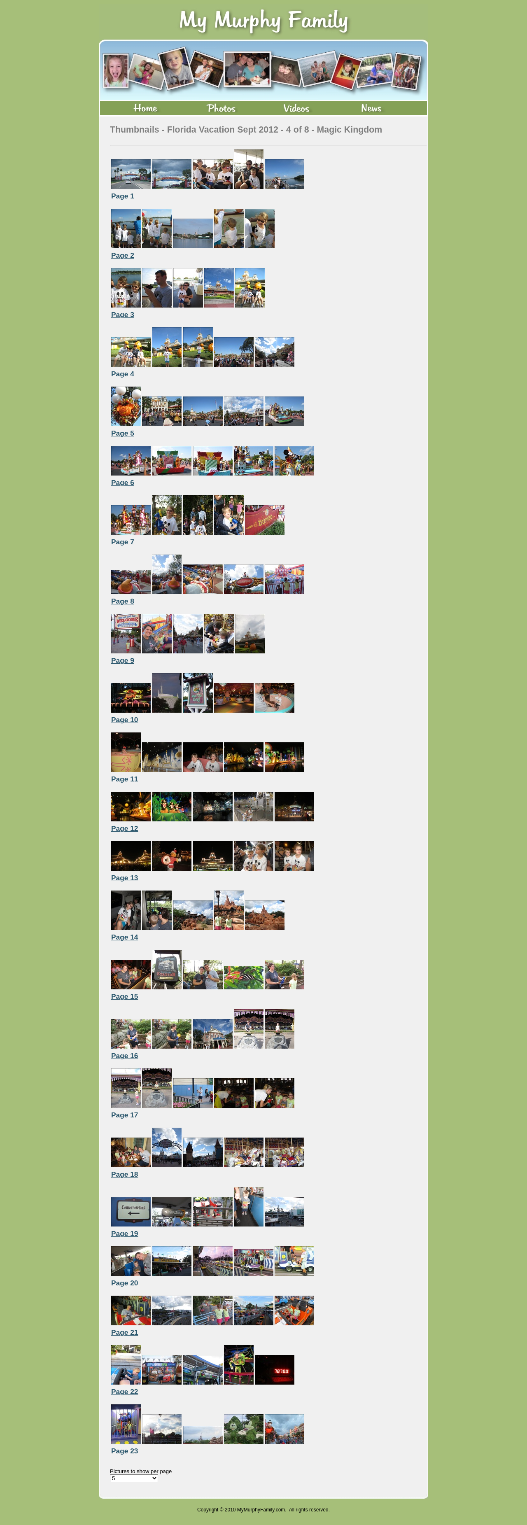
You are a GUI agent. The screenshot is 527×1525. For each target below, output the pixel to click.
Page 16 (124, 1056)
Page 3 (122, 314)
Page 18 (124, 1174)
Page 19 (124, 1233)
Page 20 (124, 1283)
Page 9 (122, 660)
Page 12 (124, 828)
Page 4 (122, 374)
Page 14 (124, 937)
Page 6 (122, 482)
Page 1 (122, 196)
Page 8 (122, 601)
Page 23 (124, 1451)
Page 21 (124, 1332)
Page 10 (124, 720)
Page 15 (124, 996)
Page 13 (124, 878)
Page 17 (124, 1115)
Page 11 (124, 779)
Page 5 (122, 433)
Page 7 (122, 542)
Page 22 (124, 1391)
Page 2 (122, 255)
